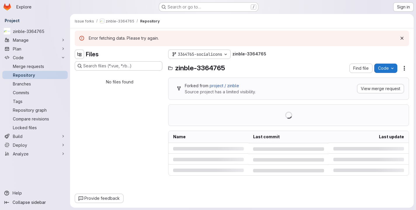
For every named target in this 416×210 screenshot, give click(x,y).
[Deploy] (35, 145)
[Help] (35, 193)
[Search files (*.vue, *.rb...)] (118, 66)
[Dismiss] (401, 38)
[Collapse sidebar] (35, 202)
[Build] (35, 136)
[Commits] (35, 92)
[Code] (35, 57)
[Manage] (35, 40)
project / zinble (224, 85)
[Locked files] (35, 127)
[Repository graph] (35, 110)
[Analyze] (35, 154)
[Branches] (35, 84)
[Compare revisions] (35, 119)
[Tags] (35, 101)
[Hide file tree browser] (79, 54)
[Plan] (35, 49)
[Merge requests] (35, 66)
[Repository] (35, 75)
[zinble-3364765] (35, 31)
